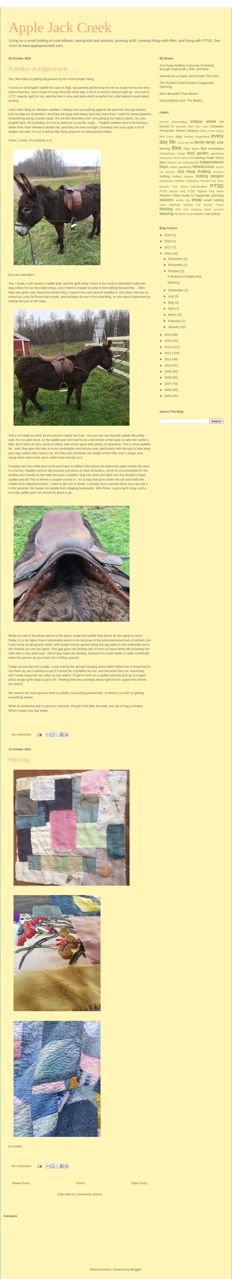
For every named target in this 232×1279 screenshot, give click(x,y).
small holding (214, 200)
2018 (168, 241)
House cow (175, 162)
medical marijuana (187, 180)
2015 (168, 334)
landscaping (166, 181)
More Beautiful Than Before (179, 93)
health (210, 158)
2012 (168, 353)
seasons (167, 200)
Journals (170, 172)
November (176, 265)
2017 (168, 247)
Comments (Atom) (89, 1194)
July (171, 296)
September (176, 290)
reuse (220, 191)
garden (203, 153)
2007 (168, 384)
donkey (188, 136)
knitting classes (183, 176)
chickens (193, 130)
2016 (168, 253)
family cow (215, 142)
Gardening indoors (170, 158)
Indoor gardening (180, 166)
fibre (176, 148)
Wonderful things (183, 214)
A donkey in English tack (37, 69)
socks (163, 205)
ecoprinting (202, 136)
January (174, 327)
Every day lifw (185, 142)
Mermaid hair (208, 181)
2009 (168, 371)
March (173, 314)
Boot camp (201, 126)
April (171, 308)
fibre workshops (212, 148)
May (171, 302)
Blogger (135, 1269)
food (190, 153)
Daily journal (207, 131)
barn (191, 126)
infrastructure (204, 167)
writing (215, 214)
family (199, 142)
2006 (168, 390)
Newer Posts (21, 1183)
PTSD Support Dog (200, 191)
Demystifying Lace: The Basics (181, 100)
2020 (168, 235)
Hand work (187, 158)
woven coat (202, 214)
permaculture (199, 186)
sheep (197, 200)
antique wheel (203, 121)
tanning (188, 204)
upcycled (219, 209)
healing (200, 158)
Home (80, 1183)
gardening (217, 153)
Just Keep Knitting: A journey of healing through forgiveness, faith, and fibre (187, 67)
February (175, 321)
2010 (168, 365)
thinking (166, 209)
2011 (168, 359)
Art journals (178, 126)
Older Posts (139, 1183)
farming (165, 148)
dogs (178, 136)
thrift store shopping (188, 209)
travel (207, 209)
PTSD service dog (172, 191)
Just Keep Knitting (194, 171)
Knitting (165, 176)
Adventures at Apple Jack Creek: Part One (189, 76)
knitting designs (210, 176)
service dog (183, 200)
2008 (168, 377)
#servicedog (179, 121)
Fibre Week (191, 148)
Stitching (18, 759)
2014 (168, 341)
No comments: (22, 734)
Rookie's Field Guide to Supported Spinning (192, 195)
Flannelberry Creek (172, 153)
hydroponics (190, 162)
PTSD (217, 186)
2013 (168, 347)
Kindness (218, 172)
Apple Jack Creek (60, 27)
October (174, 271)
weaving (166, 214)
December (176, 259)
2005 (168, 396)
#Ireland (164, 122)
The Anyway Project (210, 205)
